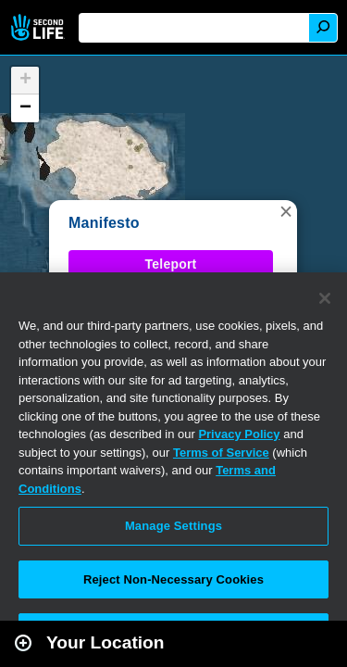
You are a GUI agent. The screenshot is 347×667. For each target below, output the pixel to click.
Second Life (39, 27)
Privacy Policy (238, 434)
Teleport (171, 264)
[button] (286, 211)
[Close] (324, 298)
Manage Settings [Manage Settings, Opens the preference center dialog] (173, 526)
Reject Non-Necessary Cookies (173, 579)
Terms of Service (221, 452)
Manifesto (104, 223)
